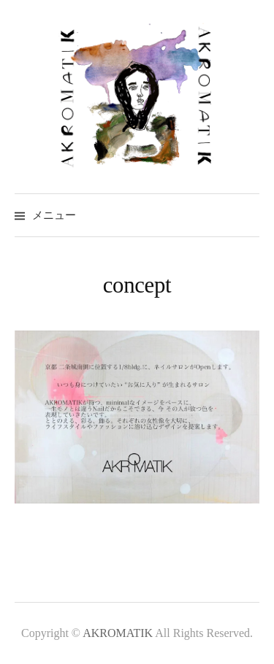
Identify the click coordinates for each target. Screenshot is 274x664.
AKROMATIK (119, 633)
